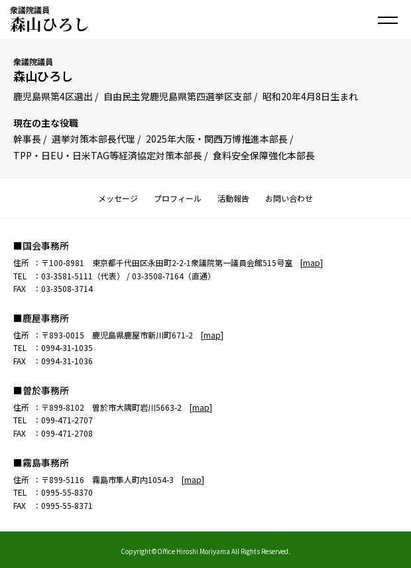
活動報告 (233, 198)
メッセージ (118, 198)
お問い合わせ (289, 198)
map (311, 262)
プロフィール (178, 198)
